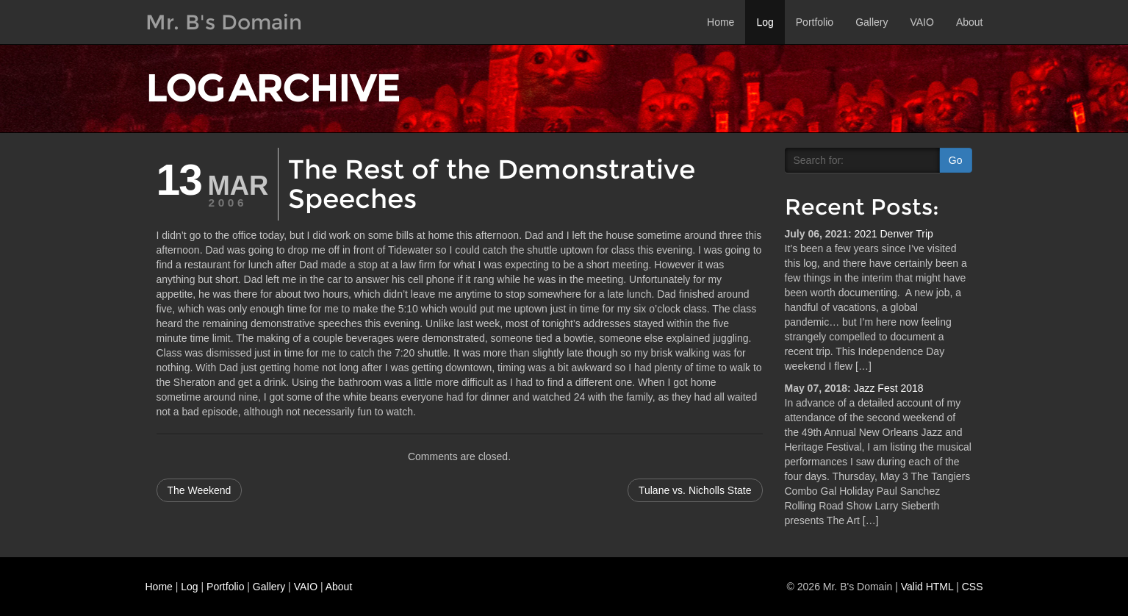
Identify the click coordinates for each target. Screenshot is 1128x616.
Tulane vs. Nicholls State (695, 490)
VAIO (921, 22)
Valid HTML (927, 586)
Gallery (871, 22)
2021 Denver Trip (893, 234)
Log (764, 22)
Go (956, 160)
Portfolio (814, 22)
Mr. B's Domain (224, 22)
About (969, 22)
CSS (972, 586)
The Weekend (199, 490)
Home (720, 22)
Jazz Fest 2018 (889, 388)
